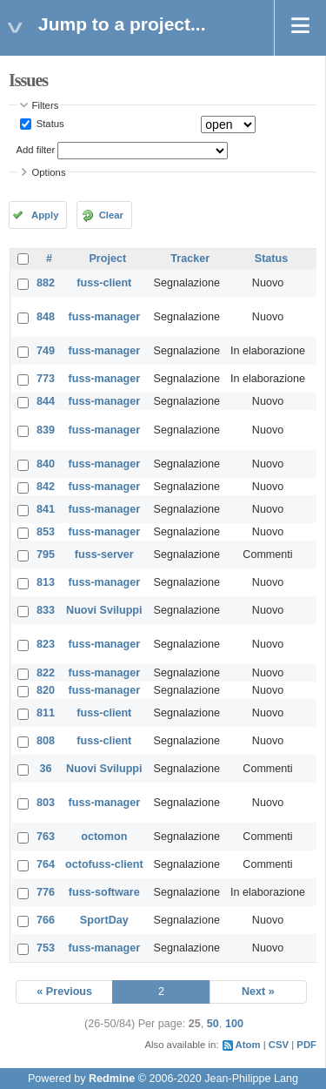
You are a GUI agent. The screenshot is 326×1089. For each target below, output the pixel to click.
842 (46, 487)
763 (46, 836)
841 (46, 509)
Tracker (190, 258)
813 (46, 582)
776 (46, 892)
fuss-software (104, 892)
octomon (104, 836)
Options (49, 172)
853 (46, 532)
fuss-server (104, 554)
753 (46, 948)
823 (46, 644)
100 (234, 1024)
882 (46, 283)
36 (46, 769)
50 (213, 1024)
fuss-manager (105, 317)
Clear (111, 215)
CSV (279, 1044)
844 (46, 401)
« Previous (64, 991)
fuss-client (104, 283)
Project (107, 258)
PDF (306, 1044)
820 (46, 690)
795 (46, 554)
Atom (248, 1044)
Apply (44, 215)
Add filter (36, 150)
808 (46, 741)
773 (46, 379)
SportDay (104, 920)
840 (46, 464)
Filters (45, 105)
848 (46, 317)
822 (46, 673)
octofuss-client (104, 864)
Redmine (112, 1078)
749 (46, 351)
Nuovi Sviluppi (104, 610)
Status (49, 123)
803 (46, 803)
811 (46, 713)
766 (46, 920)
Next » (258, 991)
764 (46, 864)
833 (46, 610)
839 (46, 430)
